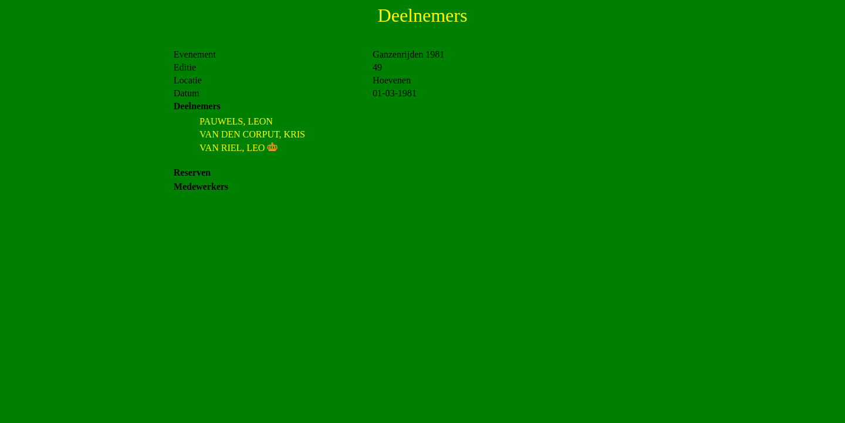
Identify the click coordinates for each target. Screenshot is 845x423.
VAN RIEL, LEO (232, 148)
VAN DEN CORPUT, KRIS (252, 134)
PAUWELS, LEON (236, 121)
